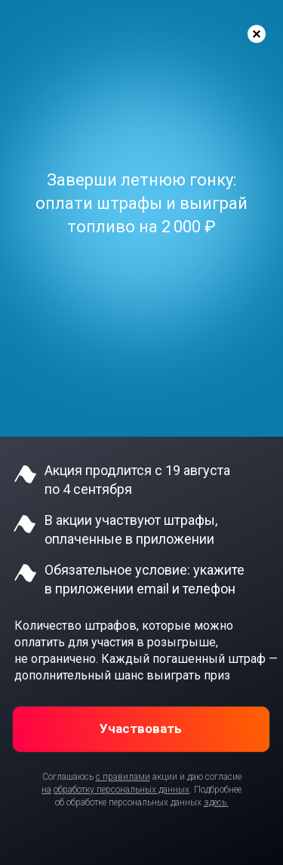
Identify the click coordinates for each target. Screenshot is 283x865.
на (46, 789)
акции (163, 776)
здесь (215, 802)
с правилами (123, 776)
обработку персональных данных (121, 789)
